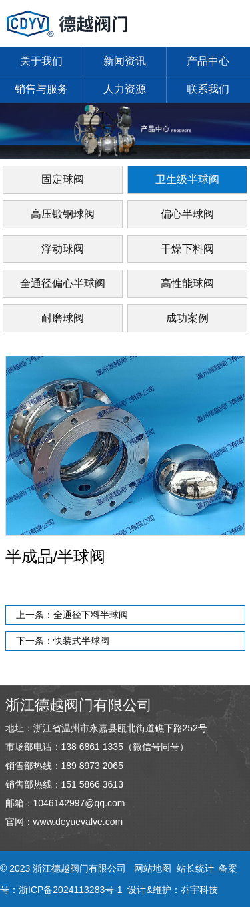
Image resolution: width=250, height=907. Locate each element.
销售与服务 (41, 89)
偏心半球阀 (187, 214)
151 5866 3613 (92, 784)
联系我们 (208, 89)
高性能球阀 (187, 283)
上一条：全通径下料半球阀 (72, 614)
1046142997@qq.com (79, 803)
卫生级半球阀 (187, 179)
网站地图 (152, 868)
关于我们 (41, 61)
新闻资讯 (124, 61)
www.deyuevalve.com (78, 821)
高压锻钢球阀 (63, 214)
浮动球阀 (62, 248)
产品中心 (208, 61)
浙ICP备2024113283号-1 (71, 889)
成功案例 (187, 318)
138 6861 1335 (92, 746)
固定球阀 (62, 179)
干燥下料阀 (187, 248)
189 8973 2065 (92, 765)
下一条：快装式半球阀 (62, 640)
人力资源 (124, 89)
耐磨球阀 (62, 318)
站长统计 (195, 868)
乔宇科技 (199, 889)
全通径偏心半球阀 (62, 283)
